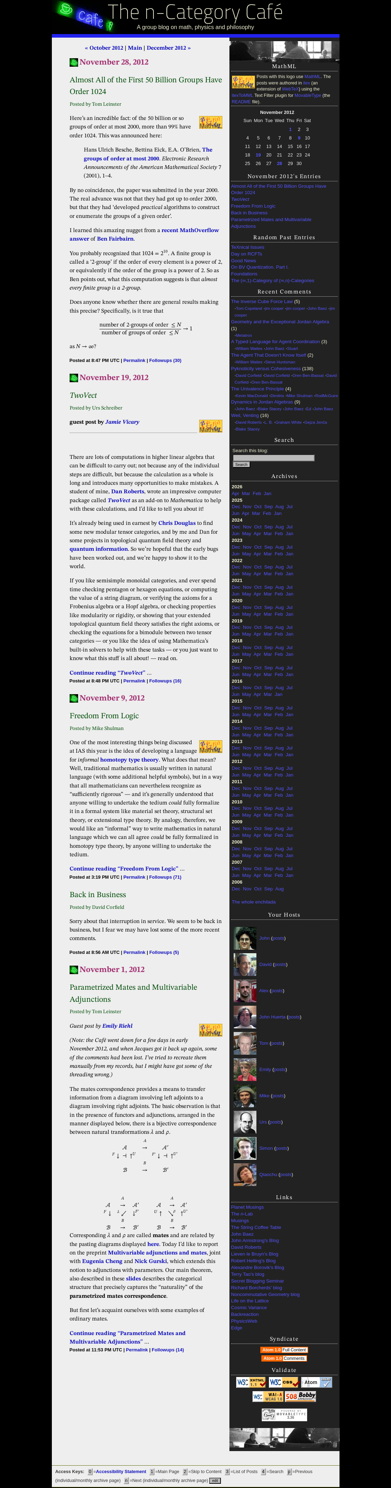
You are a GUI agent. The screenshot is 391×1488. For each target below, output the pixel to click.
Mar (246, 493)
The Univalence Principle (257, 388)
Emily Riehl (117, 1026)
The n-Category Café (195, 14)
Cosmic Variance (249, 1307)
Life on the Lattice (250, 1300)
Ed (308, 409)
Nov (247, 506)
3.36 (290, 1418)
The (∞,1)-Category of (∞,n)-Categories (273, 280)
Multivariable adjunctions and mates (157, 1253)
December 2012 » (169, 48)
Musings (240, 1220)
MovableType (308, 95)
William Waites (249, 348)
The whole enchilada (254, 902)
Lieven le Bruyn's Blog (254, 1254)
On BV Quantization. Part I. (260, 267)
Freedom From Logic (253, 206)
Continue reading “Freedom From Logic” (124, 869)
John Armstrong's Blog (255, 1240)
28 (279, 163)
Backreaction (245, 1314)
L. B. (268, 422)
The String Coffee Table (256, 1227)
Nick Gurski (151, 1261)
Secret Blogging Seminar (257, 1281)
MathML (313, 76)
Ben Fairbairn (115, 239)
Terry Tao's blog (248, 1274)
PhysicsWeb (244, 1321)
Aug (279, 506)
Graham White (289, 422)
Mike (264, 1095)
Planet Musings (247, 1207)
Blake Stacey (270, 409)
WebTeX (290, 89)
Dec (236, 506)
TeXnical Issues (248, 247)
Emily (265, 1069)
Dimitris (277, 396)
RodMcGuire (326, 396)
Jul (289, 506)
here (153, 1244)
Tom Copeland (249, 308)
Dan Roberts (127, 492)
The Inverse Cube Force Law (262, 301)
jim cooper (274, 308)
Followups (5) (164, 952)
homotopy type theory (129, 760)
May (246, 533)
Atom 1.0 (285, 1349)
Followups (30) (165, 360)
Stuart (292, 348)
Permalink (134, 360)
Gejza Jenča (315, 422)
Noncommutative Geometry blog (265, 1294)
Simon (266, 1148)
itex (306, 83)
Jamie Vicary (122, 422)
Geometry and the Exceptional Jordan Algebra (280, 321)
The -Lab (242, 1214)
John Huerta (272, 1017)
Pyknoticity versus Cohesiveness (266, 368)
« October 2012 (104, 48)
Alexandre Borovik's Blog (257, 1267)
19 (258, 155)
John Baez (317, 308)
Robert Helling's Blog (253, 1260)
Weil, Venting (245, 415)
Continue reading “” (107, 673)
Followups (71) (165, 877)
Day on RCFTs (246, 254)
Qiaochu (268, 1174)
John (264, 938)
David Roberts (249, 422)
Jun (236, 513)
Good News (243, 260)
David (265, 964)
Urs (263, 1122)
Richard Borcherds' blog (256, 1287)
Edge (237, 1327)
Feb (257, 493)
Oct (258, 506)
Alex (263, 990)
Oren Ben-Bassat (308, 375)
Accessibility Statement (121, 1471)
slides (133, 1279)
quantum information (99, 549)
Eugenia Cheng (102, 1261)
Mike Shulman (300, 396)
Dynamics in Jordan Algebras (262, 402)
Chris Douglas (177, 523)
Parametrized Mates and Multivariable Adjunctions (271, 223)
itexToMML (242, 95)
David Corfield (248, 375)
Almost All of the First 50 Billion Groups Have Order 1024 (279, 189)
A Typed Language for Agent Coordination (275, 341)
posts (278, 938)
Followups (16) (165, 680)
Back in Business (249, 212)
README (241, 101)
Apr (235, 493)
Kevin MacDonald (252, 396)
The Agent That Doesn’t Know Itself (268, 355)
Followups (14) (168, 1349)
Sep (268, 506)
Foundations (244, 273)
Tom (263, 1043)
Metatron (244, 335)
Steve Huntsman (280, 362)
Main (135, 48)
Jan (268, 493)
